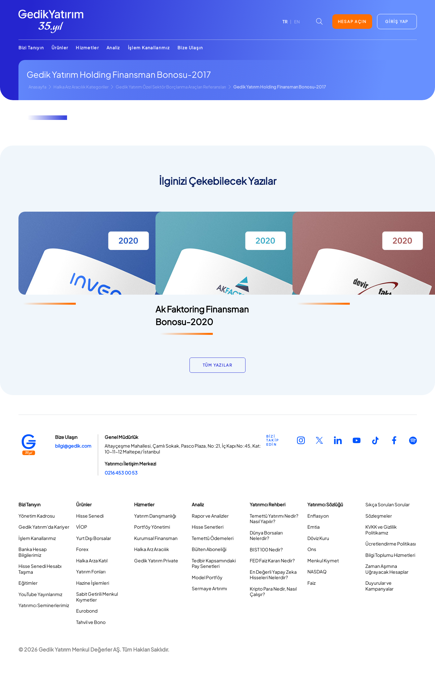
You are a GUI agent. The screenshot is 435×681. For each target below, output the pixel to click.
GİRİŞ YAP (396, 21)
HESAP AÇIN (352, 21)
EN (297, 21)
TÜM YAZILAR (218, 365)
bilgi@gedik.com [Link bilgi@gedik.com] (73, 446)
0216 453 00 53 (121, 473)
